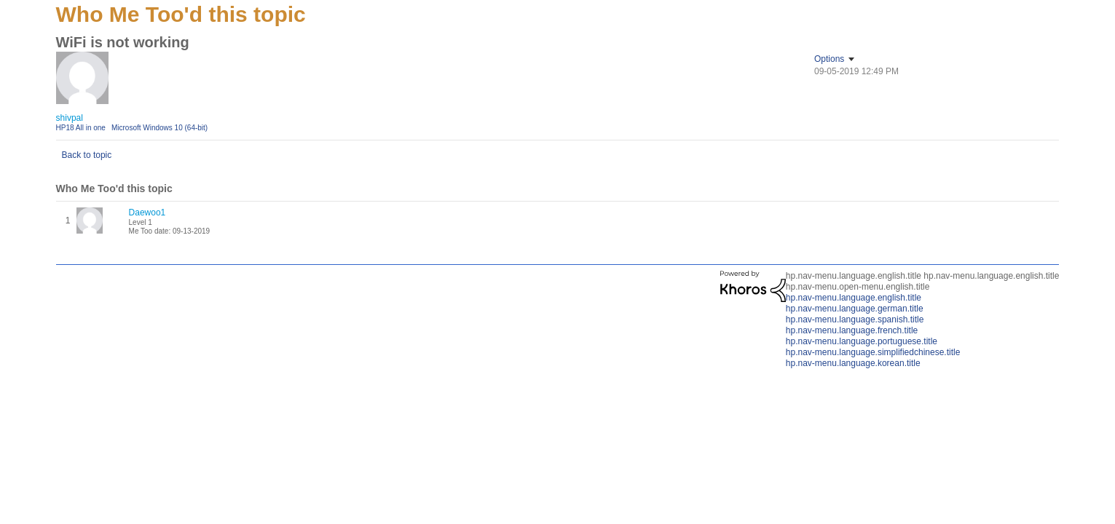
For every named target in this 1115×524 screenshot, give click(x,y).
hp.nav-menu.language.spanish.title (854, 319)
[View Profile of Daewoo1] (147, 212)
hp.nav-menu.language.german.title (854, 308)
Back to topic (87, 155)
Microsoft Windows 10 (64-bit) (159, 128)
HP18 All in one (81, 128)
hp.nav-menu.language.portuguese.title (861, 341)
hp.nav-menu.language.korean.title (853, 363)
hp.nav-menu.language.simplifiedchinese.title (873, 352)
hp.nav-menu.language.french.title (852, 330)
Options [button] (829, 59)
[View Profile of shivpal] (69, 118)
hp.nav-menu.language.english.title (853, 298)
